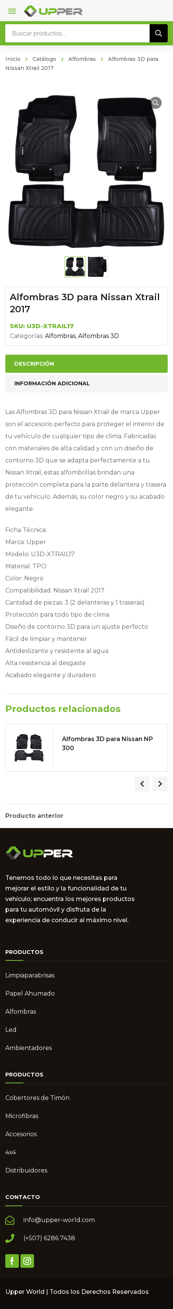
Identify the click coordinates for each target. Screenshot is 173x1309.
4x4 (10, 1152)
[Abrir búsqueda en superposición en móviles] (86, 33)
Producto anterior (34, 816)
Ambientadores (28, 1048)
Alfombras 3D (98, 336)
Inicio (12, 59)
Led (11, 1029)
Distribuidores (26, 1170)
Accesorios (21, 1134)
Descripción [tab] (34, 363)
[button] (156, 103)
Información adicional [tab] (52, 383)
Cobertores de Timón (37, 1097)
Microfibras (21, 1116)
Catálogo (44, 59)
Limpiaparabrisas (29, 975)
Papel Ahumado (30, 993)
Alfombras (82, 59)
